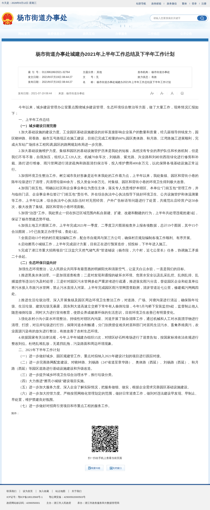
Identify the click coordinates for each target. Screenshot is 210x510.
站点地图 (60, 491)
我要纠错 (94, 468)
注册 (203, 3)
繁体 (184, 3)
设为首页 (28, 491)
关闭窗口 (116, 468)
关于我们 (77, 491)
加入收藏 (44, 491)
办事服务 (121, 33)
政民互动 (89, 33)
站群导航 (141, 3)
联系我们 (11, 491)
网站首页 (24, 33)
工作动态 (153, 33)
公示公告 (186, 33)
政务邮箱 (156, 3)
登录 (194, 3)
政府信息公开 (56, 33)
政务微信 (172, 3)
